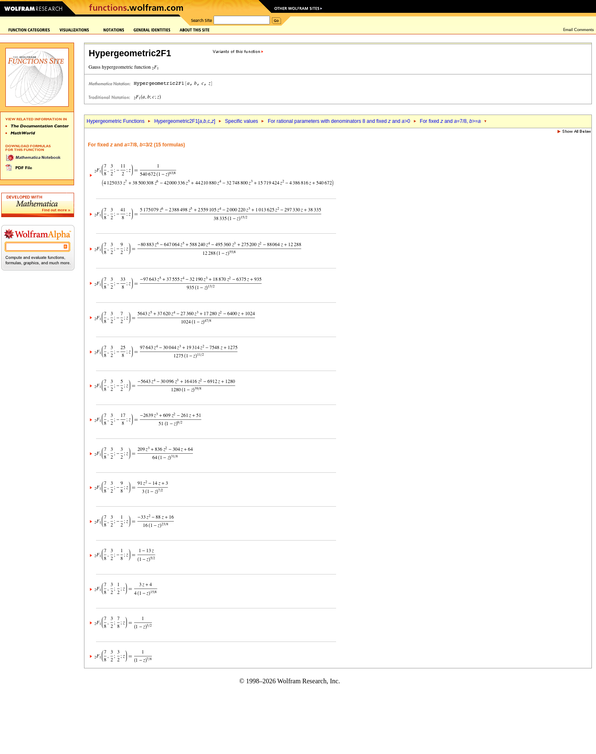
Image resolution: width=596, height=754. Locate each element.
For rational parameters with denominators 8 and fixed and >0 (339, 121)
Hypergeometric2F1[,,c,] (184, 121)
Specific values (241, 121)
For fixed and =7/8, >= (450, 121)
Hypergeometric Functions (115, 121)
